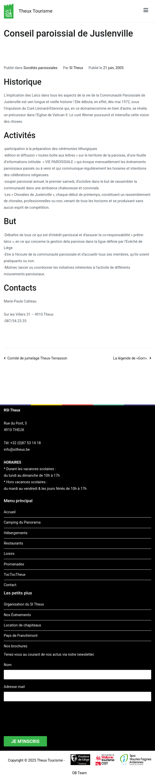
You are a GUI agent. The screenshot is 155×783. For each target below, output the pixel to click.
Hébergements (15, 533)
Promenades (14, 564)
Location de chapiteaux (22, 625)
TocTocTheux (14, 575)
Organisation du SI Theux (24, 604)
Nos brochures (15, 646)
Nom (8, 665)
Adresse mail (14, 687)
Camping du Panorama (22, 522)
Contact (10, 585)
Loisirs (9, 554)
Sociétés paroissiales (40, 68)
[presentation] (42, 715)
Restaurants (13, 543)
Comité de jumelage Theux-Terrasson (37, 358)
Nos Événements (17, 615)
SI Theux (76, 68)
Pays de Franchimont (20, 636)
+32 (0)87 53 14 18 (25, 443)
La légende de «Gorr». (130, 358)
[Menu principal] (145, 11)
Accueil (10, 512)
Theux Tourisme (36, 11)
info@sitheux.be (17, 449)
